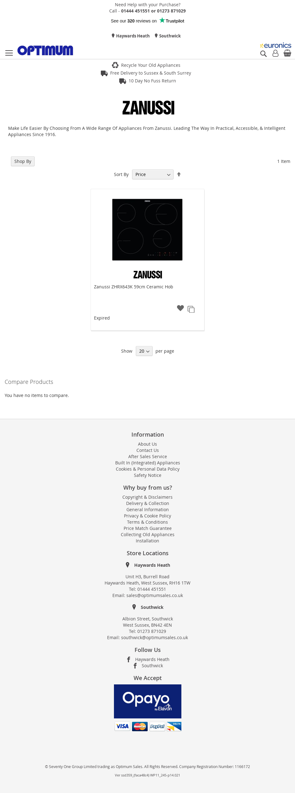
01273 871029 (151, 631)
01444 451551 (151, 589)
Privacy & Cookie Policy (147, 516)
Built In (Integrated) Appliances (147, 463)
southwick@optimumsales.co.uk (154, 637)
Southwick (169, 36)
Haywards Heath (132, 36)
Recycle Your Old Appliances (150, 65)
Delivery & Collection (147, 503)
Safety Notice (147, 475)
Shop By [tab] (22, 161)
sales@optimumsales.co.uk (154, 595)
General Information (147, 509)
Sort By (121, 174)
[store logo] (45, 50)
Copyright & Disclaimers (147, 497)
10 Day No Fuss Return (152, 81)
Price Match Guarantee (148, 528)
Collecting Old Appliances (148, 534)
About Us (147, 444)
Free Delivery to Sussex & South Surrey (150, 73)
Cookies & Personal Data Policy (147, 469)
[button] (180, 308)
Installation (147, 541)
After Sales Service (147, 456)
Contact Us (147, 450)
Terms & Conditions (147, 522)
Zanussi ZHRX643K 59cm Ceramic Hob (133, 287)
